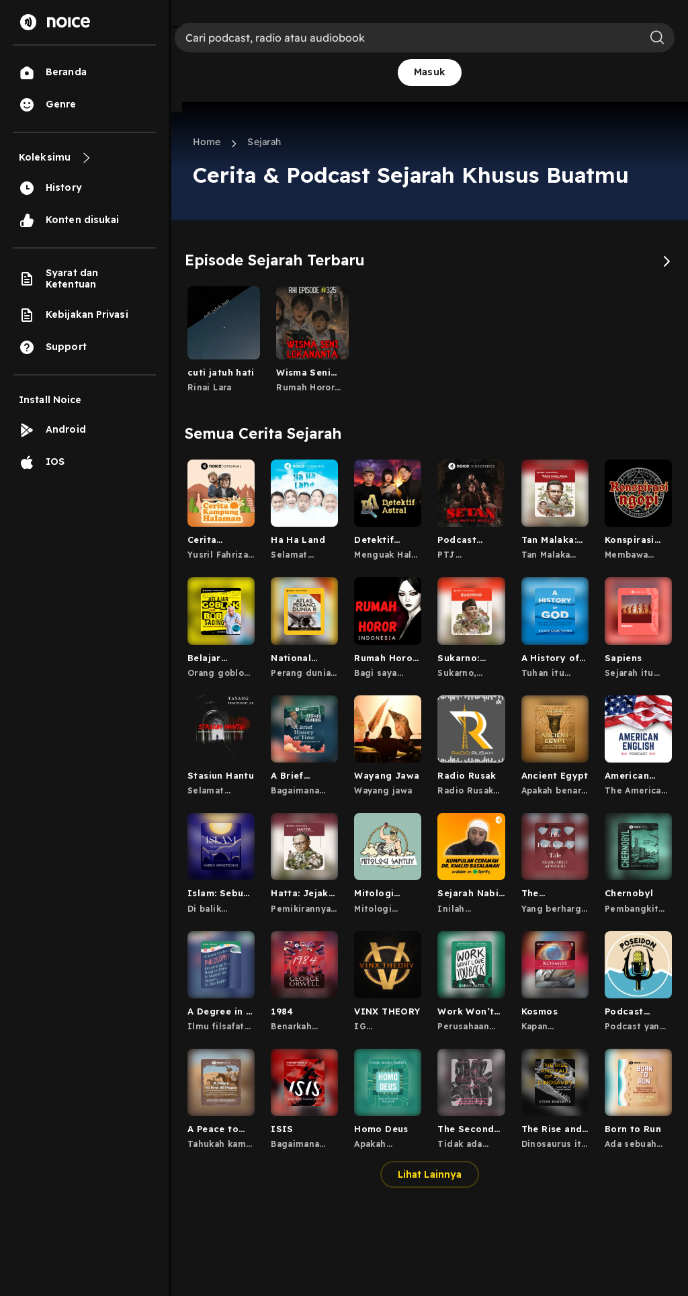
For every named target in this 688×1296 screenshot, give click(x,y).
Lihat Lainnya (430, 1174)
